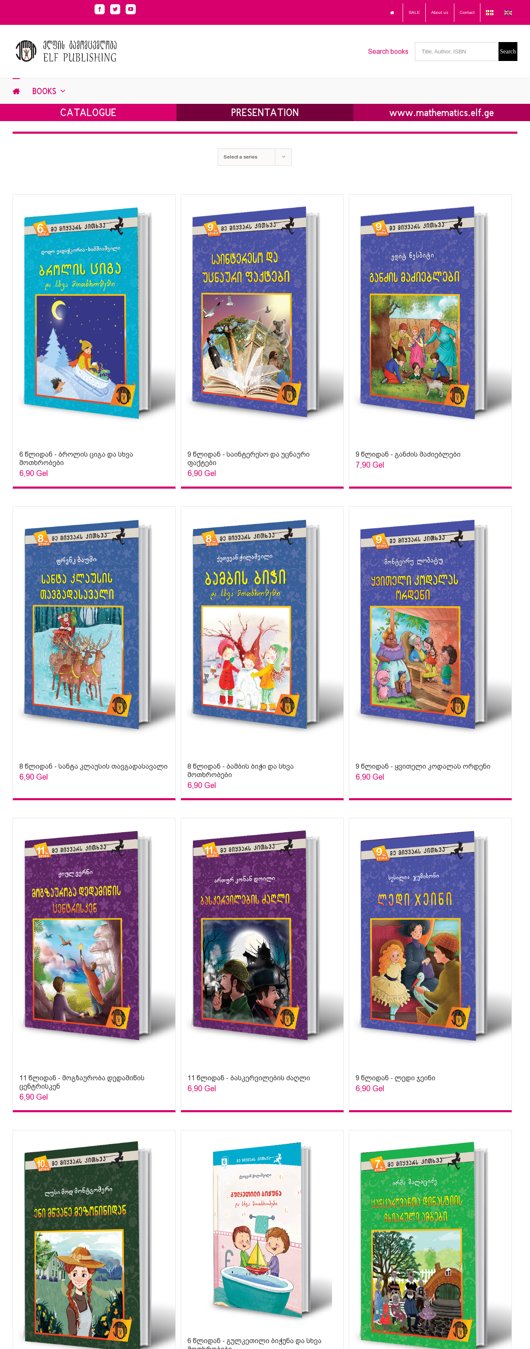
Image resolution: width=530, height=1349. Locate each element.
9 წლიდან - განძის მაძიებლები (408, 454)
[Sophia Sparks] (94, 318)
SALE (414, 12)
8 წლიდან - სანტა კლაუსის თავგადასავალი (93, 766)
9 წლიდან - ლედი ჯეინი (395, 1078)
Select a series (240, 157)
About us (439, 12)
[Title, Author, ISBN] (456, 51)
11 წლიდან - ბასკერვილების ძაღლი (248, 1078)
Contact (467, 12)
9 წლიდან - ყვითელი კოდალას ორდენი (423, 766)
